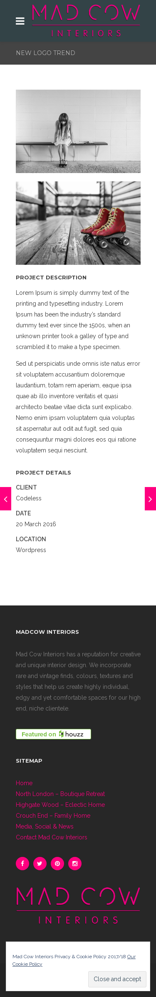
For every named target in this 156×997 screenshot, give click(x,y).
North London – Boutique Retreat (60, 794)
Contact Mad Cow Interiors (51, 837)
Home (24, 783)
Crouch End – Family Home (53, 815)
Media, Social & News (45, 826)
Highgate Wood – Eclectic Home (60, 804)
